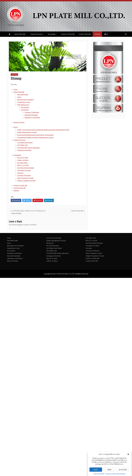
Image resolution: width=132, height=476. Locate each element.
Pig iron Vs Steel (22, 157)
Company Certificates (31, 112)
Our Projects (25, 107)
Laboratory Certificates (32, 117)
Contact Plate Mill (84, 34)
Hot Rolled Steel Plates (25, 142)
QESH (16, 127)
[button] (128, 460)
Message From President (15, 246)
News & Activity (19, 122)
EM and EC (50, 243)
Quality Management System (27, 132)
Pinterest (38, 200)
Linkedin (48, 200)
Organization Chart (23, 102)
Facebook (16, 200)
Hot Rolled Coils (22, 145)
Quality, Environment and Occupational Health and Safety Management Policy (43, 130)
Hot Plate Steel (22, 163)
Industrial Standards (31, 115)
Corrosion (20, 173)
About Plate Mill (19, 34)
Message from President (25, 99)
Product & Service (36, 34)
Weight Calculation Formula (26, 180)
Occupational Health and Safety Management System (35, 137)
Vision (19, 97)
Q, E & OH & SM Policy (53, 238)
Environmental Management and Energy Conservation (35, 135)
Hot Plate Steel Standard (25, 168)
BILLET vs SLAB (23, 165)
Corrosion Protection (24, 175)
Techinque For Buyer (24, 170)
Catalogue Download (24, 150)
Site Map (14, 74)
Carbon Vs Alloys (23, 160)
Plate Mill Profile (22, 94)
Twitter (27, 200)
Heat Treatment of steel (25, 178)
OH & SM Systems (52, 246)
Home (16, 89)
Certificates (25, 110)
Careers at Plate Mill (67, 34)
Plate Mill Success (23, 105)
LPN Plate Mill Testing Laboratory (28, 148)
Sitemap (97, 34)
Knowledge (51, 34)
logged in (20, 225)
